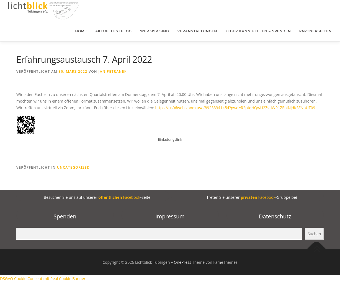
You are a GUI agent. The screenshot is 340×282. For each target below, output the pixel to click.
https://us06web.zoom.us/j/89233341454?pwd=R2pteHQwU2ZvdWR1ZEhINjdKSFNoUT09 (235, 107)
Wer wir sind (154, 31)
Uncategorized (73, 167)
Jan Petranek (113, 71)
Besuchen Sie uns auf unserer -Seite (96, 197)
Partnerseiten (315, 31)
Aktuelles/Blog (113, 31)
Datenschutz (275, 216)
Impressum (170, 216)
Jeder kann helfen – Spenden (258, 31)
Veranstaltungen (197, 31)
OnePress (182, 262)
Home (81, 31)
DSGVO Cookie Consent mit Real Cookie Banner (43, 278)
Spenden (64, 216)
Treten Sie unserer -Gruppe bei (251, 197)
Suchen (314, 233)
